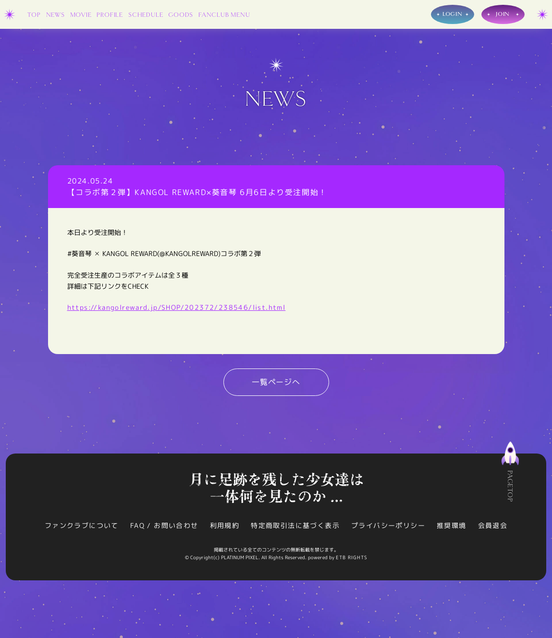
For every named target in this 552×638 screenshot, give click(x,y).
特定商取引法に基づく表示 (295, 525)
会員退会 (493, 525)
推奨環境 (451, 525)
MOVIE (81, 15)
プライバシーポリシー (388, 525)
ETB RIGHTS (352, 557)
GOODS (180, 15)
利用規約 (225, 525)
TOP (33, 15)
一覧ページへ (276, 382)
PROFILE (110, 15)
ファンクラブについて (82, 525)
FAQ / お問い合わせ (164, 525)
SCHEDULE (145, 15)
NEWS (55, 15)
